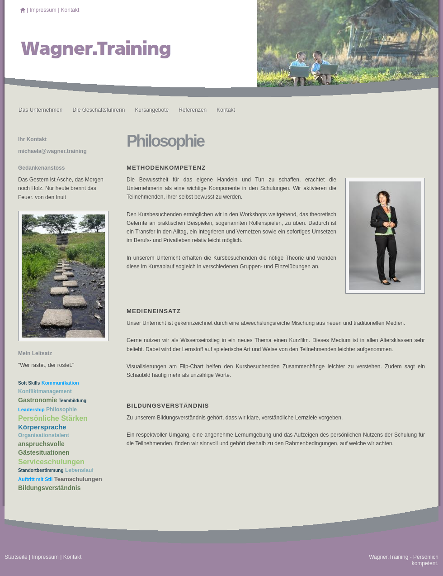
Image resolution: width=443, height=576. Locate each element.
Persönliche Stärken (53, 418)
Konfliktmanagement (45, 391)
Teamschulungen (78, 479)
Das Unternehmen (40, 110)
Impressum (42, 10)
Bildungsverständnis (49, 487)
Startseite (16, 557)
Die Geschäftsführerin (98, 110)
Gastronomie (37, 400)
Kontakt (70, 10)
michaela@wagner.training (52, 151)
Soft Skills (29, 383)
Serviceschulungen (51, 462)
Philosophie (61, 409)
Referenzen (193, 110)
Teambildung (72, 400)
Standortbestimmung (41, 470)
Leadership (31, 409)
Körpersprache (42, 427)
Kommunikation (60, 383)
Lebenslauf (79, 470)
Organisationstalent (43, 435)
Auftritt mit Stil (35, 479)
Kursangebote (152, 110)
